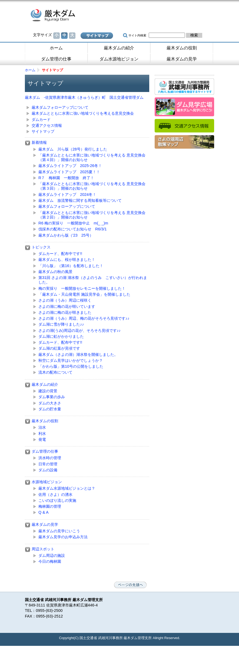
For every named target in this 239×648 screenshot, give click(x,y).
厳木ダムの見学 (182, 59)
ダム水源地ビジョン (118, 59)
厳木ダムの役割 (182, 48)
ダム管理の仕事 (56, 59)
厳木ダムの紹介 (119, 48)
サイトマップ (97, 35)
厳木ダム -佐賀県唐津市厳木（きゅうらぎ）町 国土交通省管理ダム (68, 14)
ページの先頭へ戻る (130, 585)
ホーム (56, 48)
